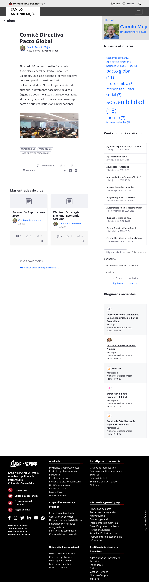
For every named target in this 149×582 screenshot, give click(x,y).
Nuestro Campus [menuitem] (58, 567)
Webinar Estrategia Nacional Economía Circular (66, 215)
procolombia (120, 83)
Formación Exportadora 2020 (29, 214)
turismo (115, 117)
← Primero (118, 278)
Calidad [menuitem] (94, 568)
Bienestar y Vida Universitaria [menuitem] (65, 481)
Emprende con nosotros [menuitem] (62, 523)
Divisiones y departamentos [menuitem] (64, 467)
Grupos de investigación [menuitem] (103, 467)
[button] (140, 3)
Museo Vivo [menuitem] (55, 492)
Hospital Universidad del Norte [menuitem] (66, 520)
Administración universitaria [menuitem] (105, 558)
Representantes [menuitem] (57, 488)
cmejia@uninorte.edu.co (133, 31)
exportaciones (118, 62)
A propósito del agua (117, 156)
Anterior (133, 278)
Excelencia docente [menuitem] (59, 478)
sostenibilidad (28, 149)
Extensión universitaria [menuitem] (61, 513)
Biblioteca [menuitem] (54, 474)
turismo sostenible (118, 122)
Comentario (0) (46, 165)
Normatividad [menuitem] (97, 515)
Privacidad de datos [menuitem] (100, 508)
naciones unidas (116, 65)
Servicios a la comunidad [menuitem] (62, 530)
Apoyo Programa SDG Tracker (121, 197)
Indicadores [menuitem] (96, 564)
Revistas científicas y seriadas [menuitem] (105, 471)
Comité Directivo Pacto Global (121, 228)
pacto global (45, 149)
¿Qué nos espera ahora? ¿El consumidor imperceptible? (124, 146)
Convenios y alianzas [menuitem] (60, 557)
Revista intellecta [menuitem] (99, 478)
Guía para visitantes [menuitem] (60, 564)
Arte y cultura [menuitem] (56, 527)
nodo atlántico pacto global (35, 153)
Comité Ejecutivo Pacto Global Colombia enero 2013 (124, 238)
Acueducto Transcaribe (118, 166)
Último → (133, 283)
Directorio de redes (18, 525)
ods (133, 65)
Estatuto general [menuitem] (99, 519)
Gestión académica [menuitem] (59, 485)
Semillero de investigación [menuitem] (104, 481)
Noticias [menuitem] (94, 485)
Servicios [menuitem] (94, 561)
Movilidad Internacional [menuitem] (62, 553)
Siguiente (118, 283)
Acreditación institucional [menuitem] (103, 533)
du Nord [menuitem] (94, 578)
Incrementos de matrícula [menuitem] (104, 522)
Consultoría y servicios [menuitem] (61, 516)
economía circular (117, 57)
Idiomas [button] (115, 3)
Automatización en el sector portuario (124, 207)
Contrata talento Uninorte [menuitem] (63, 534)
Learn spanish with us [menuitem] (61, 560)
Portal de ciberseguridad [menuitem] (103, 512)
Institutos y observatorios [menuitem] (63, 471)
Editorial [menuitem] (94, 474)
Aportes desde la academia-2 (121, 187)
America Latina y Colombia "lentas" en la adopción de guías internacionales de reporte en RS (124, 177)
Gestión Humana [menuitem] (99, 571)
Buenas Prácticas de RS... (119, 217)
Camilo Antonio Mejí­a (38, 47)
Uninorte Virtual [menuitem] (57, 495)
